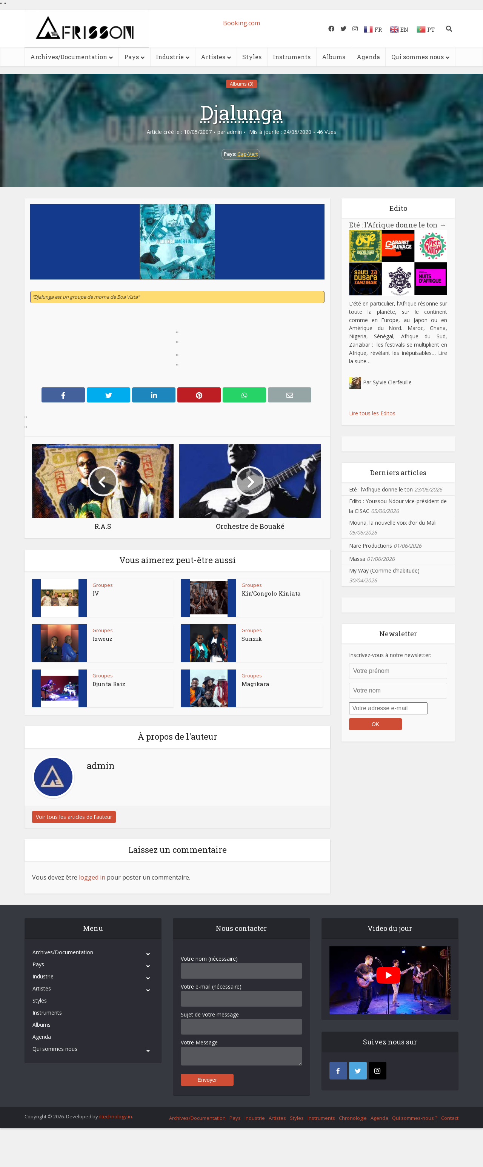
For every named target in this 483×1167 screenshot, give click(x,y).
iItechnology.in (115, 1116)
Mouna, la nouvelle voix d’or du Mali (393, 522)
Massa (357, 558)
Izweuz (102, 638)
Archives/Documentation (68, 57)
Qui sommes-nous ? (414, 1118)
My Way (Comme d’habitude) (384, 570)
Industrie (170, 57)
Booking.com (241, 23)
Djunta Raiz (108, 684)
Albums (333, 57)
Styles (251, 57)
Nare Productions (370, 545)
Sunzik (252, 638)
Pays (131, 57)
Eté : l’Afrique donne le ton (397, 224)
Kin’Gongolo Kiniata (271, 593)
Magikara (255, 684)
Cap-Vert (247, 153)
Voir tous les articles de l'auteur (74, 816)
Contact (449, 1118)
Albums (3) (241, 83)
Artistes (213, 57)
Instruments (292, 57)
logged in (92, 877)
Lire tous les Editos (372, 413)
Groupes (102, 585)
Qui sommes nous (417, 57)
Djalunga (241, 112)
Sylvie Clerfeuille (392, 382)
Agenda (368, 57)
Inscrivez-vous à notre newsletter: (390, 655)
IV (95, 593)
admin (234, 132)
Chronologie (353, 1118)
